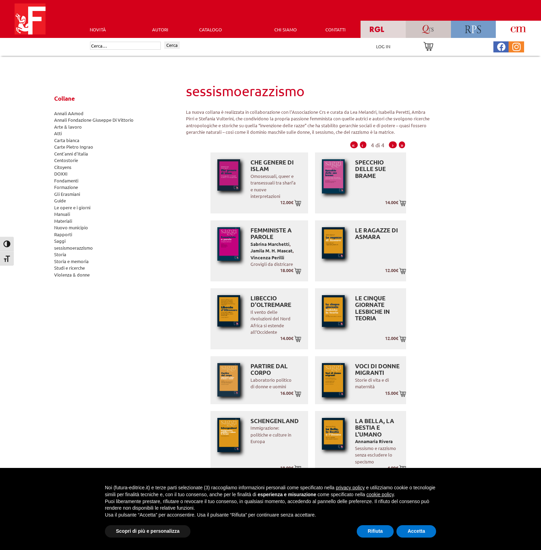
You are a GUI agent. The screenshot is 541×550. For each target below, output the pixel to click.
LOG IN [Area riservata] (383, 46)
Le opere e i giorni (72, 207)
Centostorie (66, 160)
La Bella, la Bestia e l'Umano (374, 427)
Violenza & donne (72, 275)
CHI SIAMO (285, 29)
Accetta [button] (416, 531)
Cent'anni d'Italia (71, 154)
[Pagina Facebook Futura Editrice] (501, 46)
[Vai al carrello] (428, 46)
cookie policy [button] (380, 494)
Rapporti (63, 234)
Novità (98, 29)
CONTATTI (335, 29)
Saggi (60, 241)
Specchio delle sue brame (370, 169)
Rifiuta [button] (375, 531)
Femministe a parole (271, 234)
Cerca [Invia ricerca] (172, 45)
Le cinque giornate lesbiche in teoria (372, 308)
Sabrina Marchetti (269, 244)
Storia (60, 254)
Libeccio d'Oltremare (270, 301)
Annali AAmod (68, 113)
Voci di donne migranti (377, 369)
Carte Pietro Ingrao (73, 147)
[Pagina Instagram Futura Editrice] (516, 46)
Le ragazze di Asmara (376, 234)
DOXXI (61, 174)
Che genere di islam (272, 166)
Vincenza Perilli (267, 257)
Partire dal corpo (269, 369)
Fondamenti (66, 180)
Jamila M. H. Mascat (271, 250)
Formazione (66, 187)
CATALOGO (210, 29)
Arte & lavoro (68, 127)
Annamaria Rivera (374, 441)
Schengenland (274, 420)
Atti (58, 133)
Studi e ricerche (69, 268)
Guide (60, 200)
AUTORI (160, 29)
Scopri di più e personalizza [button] (147, 531)
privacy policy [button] (350, 487)
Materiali (63, 221)
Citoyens (62, 167)
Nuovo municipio (71, 227)
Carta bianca (66, 140)
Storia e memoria (71, 261)
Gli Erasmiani (67, 194)
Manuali (62, 214)
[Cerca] (125, 46)
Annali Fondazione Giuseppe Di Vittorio (94, 120)
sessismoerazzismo (73, 248)
